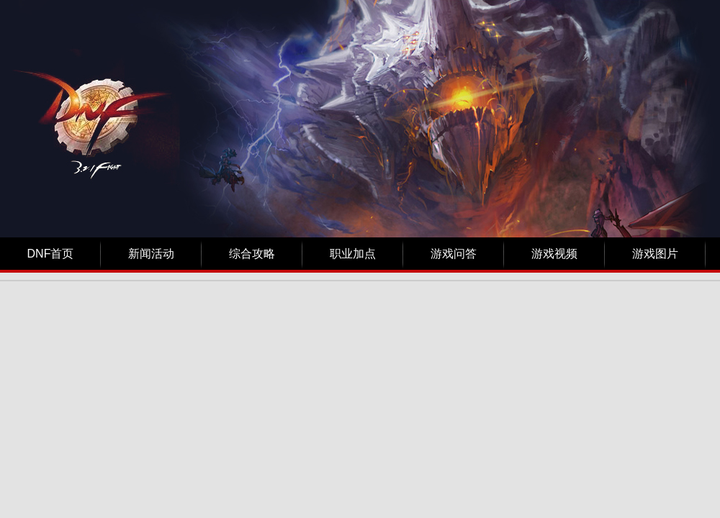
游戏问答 (454, 253)
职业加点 (353, 253)
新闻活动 (151, 253)
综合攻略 (252, 253)
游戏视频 (554, 253)
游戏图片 (655, 253)
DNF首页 (50, 253)
